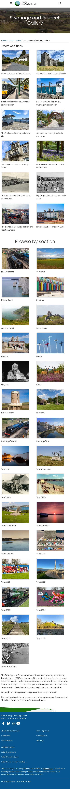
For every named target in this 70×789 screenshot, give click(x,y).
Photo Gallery (15, 40)
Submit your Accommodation (13, 762)
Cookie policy (41, 736)
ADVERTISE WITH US (8, 747)
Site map (40, 740)
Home (3, 40)
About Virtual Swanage (10, 731)
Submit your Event (8, 752)
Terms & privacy (42, 731)
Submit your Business (9, 757)
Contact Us (5, 736)
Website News (6, 740)
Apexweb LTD (48, 768)
